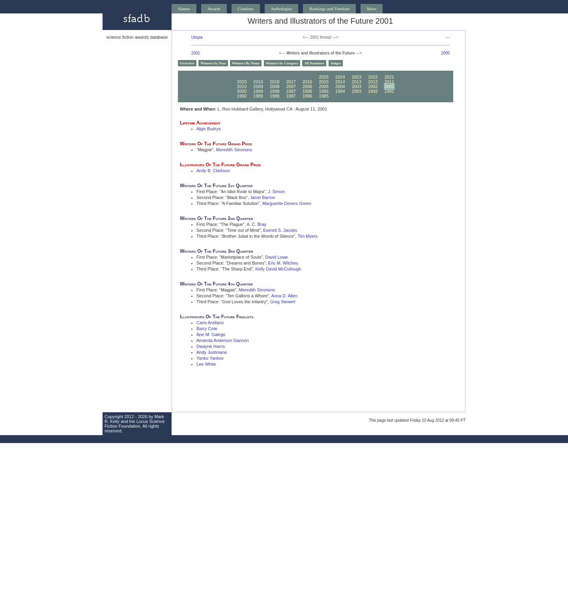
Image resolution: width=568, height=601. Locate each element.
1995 (324, 91)
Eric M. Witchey (283, 263)
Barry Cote (206, 328)
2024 (340, 77)
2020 (242, 81)
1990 (242, 96)
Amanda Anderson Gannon (222, 340)
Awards (213, 8)
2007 (290, 86)
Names (184, 8)
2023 (356, 77)
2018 (274, 81)
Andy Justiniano (211, 352)
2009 (258, 86)
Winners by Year (213, 63)
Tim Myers (307, 236)
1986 (307, 96)
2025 (324, 77)
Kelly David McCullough (278, 269)
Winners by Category (282, 63)
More (371, 8)
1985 (324, 96)
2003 (356, 86)
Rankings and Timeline (329, 8)
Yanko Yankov (210, 358)
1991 (389, 91)
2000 (445, 53)
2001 (389, 86)
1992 (372, 91)
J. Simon (276, 191)
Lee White (206, 364)
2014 (340, 81)
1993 (356, 91)
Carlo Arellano (210, 322)
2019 (258, 81)
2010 (242, 86)
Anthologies (281, 8)
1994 (340, 91)
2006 (307, 86)
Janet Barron (262, 197)
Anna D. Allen (284, 295)
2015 (324, 81)
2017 (290, 81)
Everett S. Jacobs (280, 230)
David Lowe (276, 257)
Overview (187, 63)
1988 (274, 96)
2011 (389, 81)
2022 (372, 77)
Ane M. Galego (210, 334)
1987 (290, 96)
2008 (274, 86)
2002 (195, 53)
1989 (258, 96)
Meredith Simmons (234, 149)
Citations (246, 8)
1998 (274, 91)
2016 (307, 81)
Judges (336, 63)
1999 (258, 91)
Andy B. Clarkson (213, 170)
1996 (307, 91)
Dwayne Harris (210, 346)
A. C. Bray (256, 224)
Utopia (197, 37)
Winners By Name (246, 63)
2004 (340, 86)
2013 (356, 81)
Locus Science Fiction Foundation (134, 423)
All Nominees (314, 63)
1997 (290, 91)
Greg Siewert (282, 301)
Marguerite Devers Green (286, 203)
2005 (324, 86)
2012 (372, 81)
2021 (389, 77)
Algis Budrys (208, 128)
